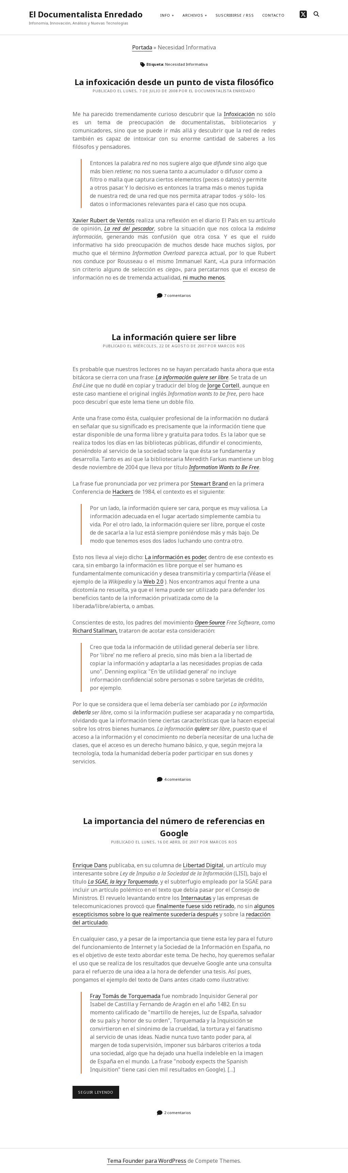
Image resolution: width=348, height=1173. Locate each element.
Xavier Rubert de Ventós (104, 220)
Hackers (122, 491)
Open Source (210, 622)
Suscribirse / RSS (235, 15)
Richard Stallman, (95, 630)
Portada (142, 47)
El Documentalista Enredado (86, 14)
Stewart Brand (209, 483)
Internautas (196, 898)
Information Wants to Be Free (224, 467)
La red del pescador (129, 228)
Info (165, 15)
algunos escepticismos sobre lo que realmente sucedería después (173, 910)
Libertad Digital (203, 865)
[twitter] (303, 14)
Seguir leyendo (98, 1094)
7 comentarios (177, 295)
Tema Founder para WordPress (146, 1160)
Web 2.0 (153, 581)
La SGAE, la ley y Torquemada (123, 881)
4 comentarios (177, 779)
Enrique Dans (90, 865)
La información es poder (175, 557)
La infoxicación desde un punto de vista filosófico (174, 82)
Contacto (273, 15)
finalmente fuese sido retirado (195, 906)
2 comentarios (177, 1112)
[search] (316, 14)
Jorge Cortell (223, 385)
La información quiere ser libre (174, 337)
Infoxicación (239, 114)
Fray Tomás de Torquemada (125, 996)
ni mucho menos (204, 277)
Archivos (193, 15)
